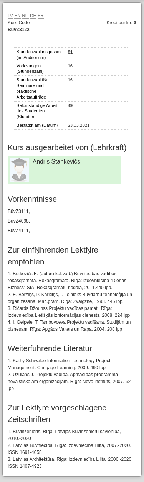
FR (41, 15)
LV (10, 15)
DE (33, 15)
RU (25, 15)
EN (17, 15)
